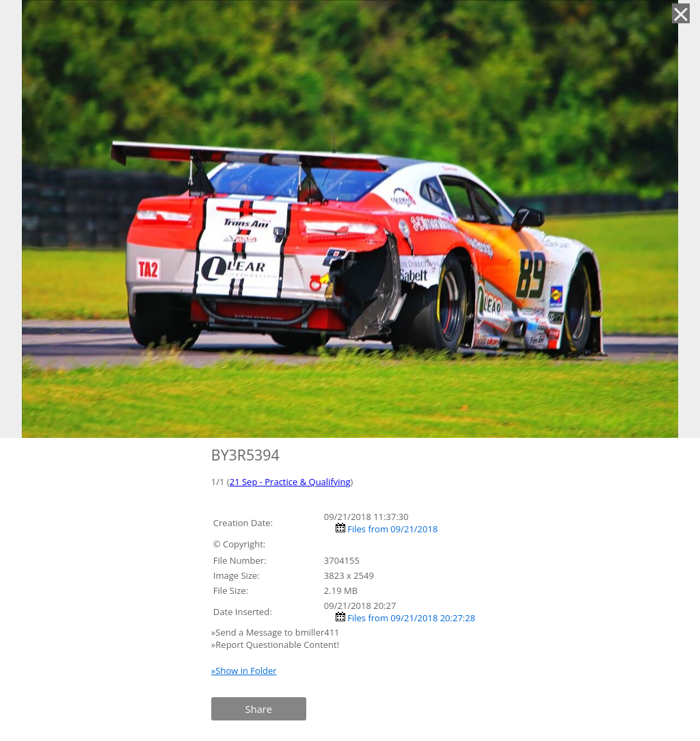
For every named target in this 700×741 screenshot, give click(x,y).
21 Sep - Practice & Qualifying (290, 482)
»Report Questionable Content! (275, 644)
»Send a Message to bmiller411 (276, 632)
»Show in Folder (244, 670)
